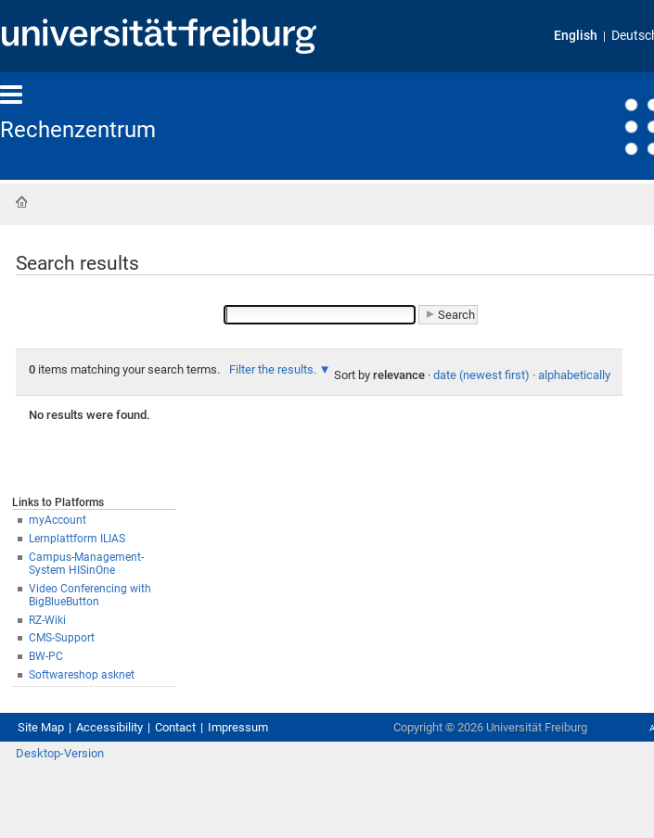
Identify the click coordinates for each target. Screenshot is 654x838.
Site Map (41, 727)
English (575, 36)
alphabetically (574, 375)
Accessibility (109, 727)
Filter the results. (274, 369)
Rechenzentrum (78, 130)
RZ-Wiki (47, 620)
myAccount (57, 520)
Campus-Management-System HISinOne (86, 564)
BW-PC (46, 656)
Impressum (238, 727)
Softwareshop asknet (82, 674)
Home (21, 202)
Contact (175, 727)
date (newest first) (481, 375)
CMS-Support (62, 637)
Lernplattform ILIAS (77, 538)
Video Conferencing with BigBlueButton (90, 595)
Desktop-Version (60, 753)
